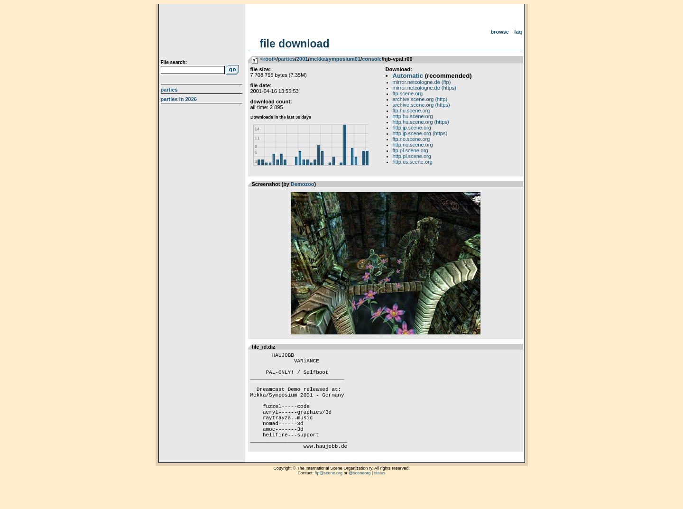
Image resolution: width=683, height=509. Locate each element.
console (372, 59)
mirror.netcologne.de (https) (425, 88)
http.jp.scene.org (412, 127)
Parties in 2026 (179, 99)
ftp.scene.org (408, 93)
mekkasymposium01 (334, 59)
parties (286, 59)
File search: (174, 62)
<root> (268, 59)
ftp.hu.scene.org (411, 110)
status (380, 497)
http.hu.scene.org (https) (421, 122)
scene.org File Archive (203, 33)
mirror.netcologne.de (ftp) (422, 82)
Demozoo (302, 184)
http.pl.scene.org (412, 156)
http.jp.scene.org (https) (420, 133)
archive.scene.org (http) (420, 99)
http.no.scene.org (413, 145)
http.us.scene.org (413, 162)
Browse (499, 32)
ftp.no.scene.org (411, 139)
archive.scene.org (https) (421, 105)
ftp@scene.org (328, 497)
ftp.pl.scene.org (410, 150)
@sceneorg (359, 497)
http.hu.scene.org (413, 116)
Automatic (408, 75)
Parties (169, 90)
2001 (302, 59)
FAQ (518, 32)
